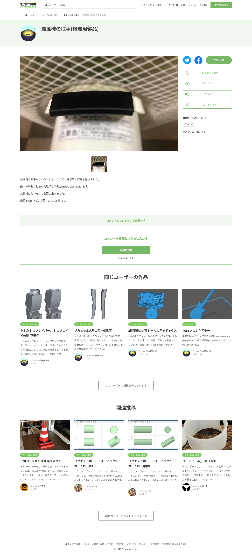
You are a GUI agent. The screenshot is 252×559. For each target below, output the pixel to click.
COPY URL (219, 60)
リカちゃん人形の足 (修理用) (93, 330)
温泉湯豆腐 (44, 360)
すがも (43, 485)
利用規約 (120, 543)
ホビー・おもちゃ (30, 324)
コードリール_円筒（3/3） (200, 461)
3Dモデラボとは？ (73, 543)
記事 (183, 5)
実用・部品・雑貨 (71, 15)
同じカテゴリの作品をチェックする (126, 516)
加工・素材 (189, 324)
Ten (95, 486)
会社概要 (154, 543)
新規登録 (126, 250)
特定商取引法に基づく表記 (174, 543)
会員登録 (203, 5)
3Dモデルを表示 (200, 72)
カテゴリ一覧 (172, 5)
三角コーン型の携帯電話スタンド (42, 461)
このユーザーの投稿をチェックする (126, 385)
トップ (31, 15)
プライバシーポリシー (137, 543)
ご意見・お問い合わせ (102, 543)
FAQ (87, 543)
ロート (205, 485)
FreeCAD (188, 124)
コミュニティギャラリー (152, 5)
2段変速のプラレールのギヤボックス (152, 330)
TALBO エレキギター (196, 330)
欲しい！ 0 (199, 94)
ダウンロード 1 (200, 83)
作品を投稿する (221, 5)
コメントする (200, 105)
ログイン (192, 5)
